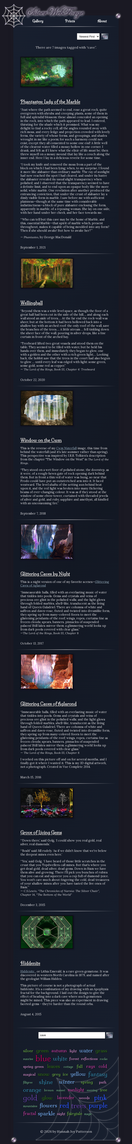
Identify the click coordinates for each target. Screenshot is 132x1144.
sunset (60, 1090)
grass (101, 1051)
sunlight (76, 1090)
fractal (29, 1113)
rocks (103, 1059)
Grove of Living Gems (41, 832)
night (61, 1113)
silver (28, 1050)
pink (100, 1098)
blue (43, 1058)
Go (109, 1035)
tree (103, 1089)
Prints (70, 21)
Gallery (37, 21)
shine (46, 1082)
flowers (48, 1105)
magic (88, 1114)
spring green (33, 1066)
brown (49, 1090)
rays (90, 1066)
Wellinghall (31, 303)
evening (92, 1090)
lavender (65, 1097)
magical (29, 1074)
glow (47, 1098)
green (42, 1051)
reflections (89, 1058)
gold (30, 1097)
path (102, 1082)
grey (56, 1074)
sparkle (46, 1113)
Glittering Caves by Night (45, 574)
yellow (78, 1073)
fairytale (74, 1113)
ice (65, 1074)
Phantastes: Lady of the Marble (50, 101)
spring (87, 1082)
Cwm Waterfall (66, 448)
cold (103, 1066)
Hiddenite (30, 963)
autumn (59, 1050)
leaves (53, 1066)
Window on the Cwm (40, 440)
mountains (30, 1106)
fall (80, 1066)
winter (67, 1081)
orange (32, 1089)
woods (84, 1098)
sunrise (28, 1059)
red (64, 1105)
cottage (68, 1067)
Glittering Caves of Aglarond (48, 703)
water (86, 1050)
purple (98, 1105)
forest (74, 1058)
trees (78, 1105)
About (102, 21)
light (73, 1051)
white (60, 1058)
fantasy (97, 1074)
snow (44, 1074)
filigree (28, 1082)
